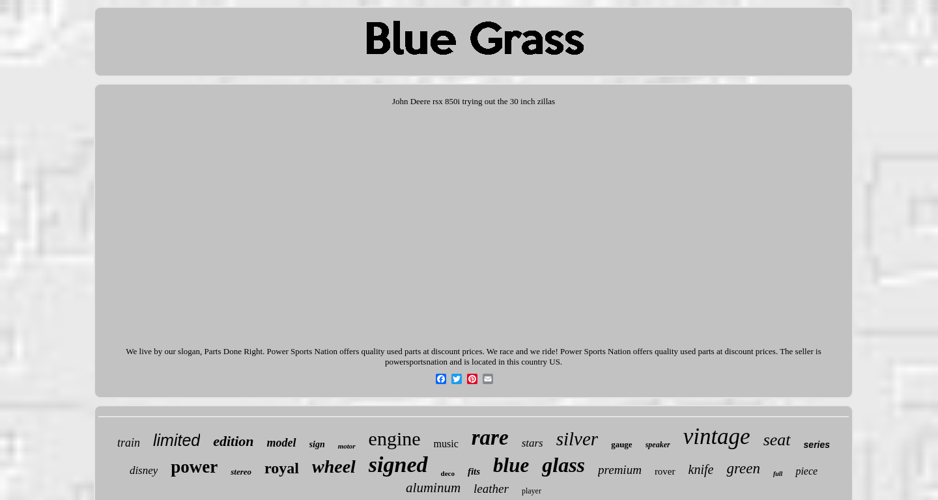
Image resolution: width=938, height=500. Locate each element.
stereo (241, 472)
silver (577, 438)
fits (474, 471)
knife (701, 469)
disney (144, 470)
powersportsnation (416, 362)
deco (448, 473)
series (817, 444)
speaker (658, 444)
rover (665, 471)
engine (395, 438)
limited (176, 440)
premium (620, 470)
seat (777, 439)
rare (490, 437)
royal (281, 468)
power (194, 467)
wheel (334, 466)
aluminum (433, 487)
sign (317, 444)
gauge (621, 444)
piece (806, 471)
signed (398, 464)
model (281, 442)
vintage (716, 436)
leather (491, 488)
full (777, 473)
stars (532, 443)
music (446, 443)
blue (511, 465)
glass (563, 465)
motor (347, 446)
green (743, 468)
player (531, 490)
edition (233, 441)
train (128, 442)
